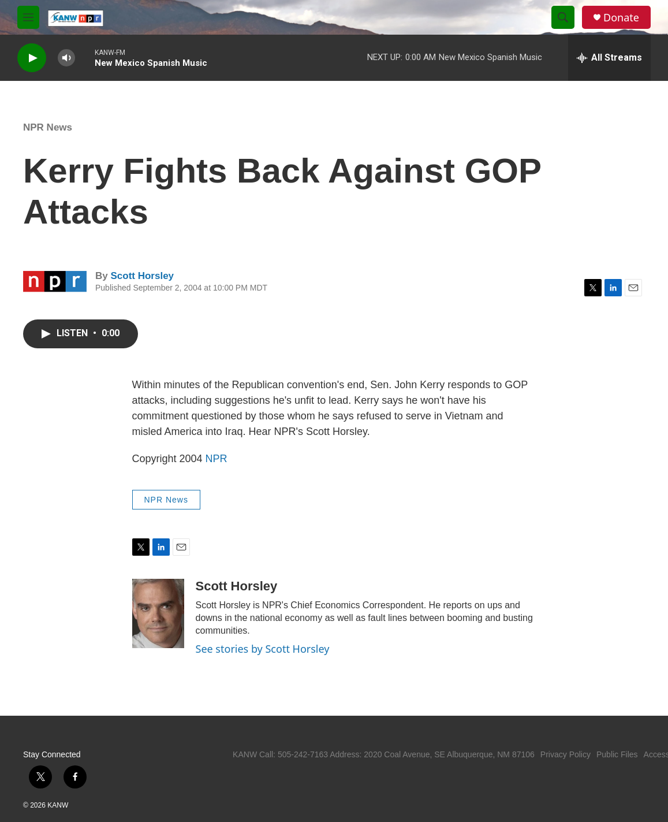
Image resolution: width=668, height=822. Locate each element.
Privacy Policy (565, 754)
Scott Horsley (142, 275)
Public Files (617, 754)
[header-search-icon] (562, 17)
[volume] (66, 58)
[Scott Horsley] (158, 613)
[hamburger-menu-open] (28, 17)
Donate (621, 18)
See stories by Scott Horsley (263, 649)
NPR (216, 458)
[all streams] (609, 58)
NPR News (47, 127)
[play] (32, 58)
